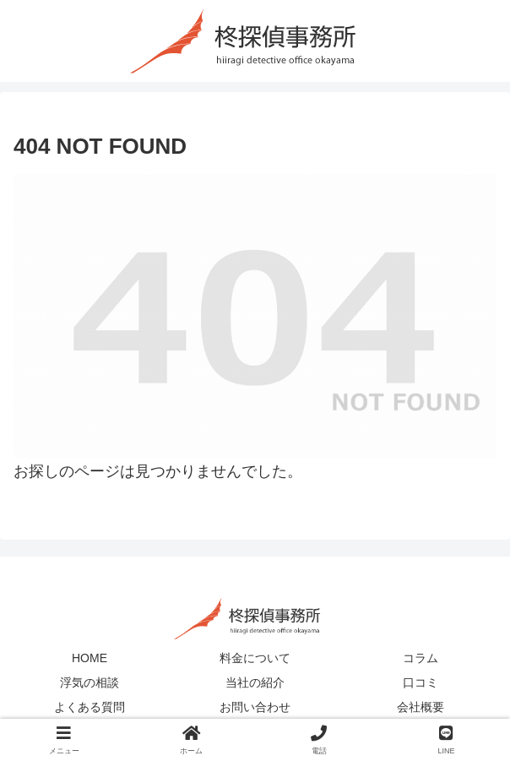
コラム (420, 658)
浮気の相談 (89, 682)
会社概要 (420, 707)
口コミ (420, 682)
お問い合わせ (255, 707)
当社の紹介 (255, 682)
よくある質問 (89, 707)
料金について (255, 658)
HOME (89, 658)
